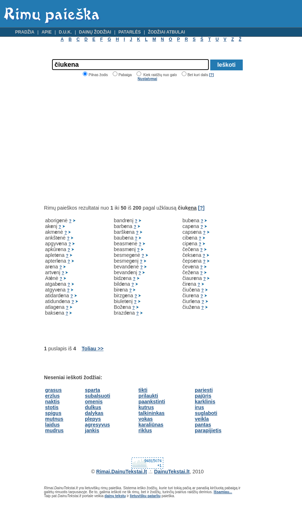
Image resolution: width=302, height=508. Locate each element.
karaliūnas (150, 425)
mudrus (54, 430)
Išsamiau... (222, 492)
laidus (52, 425)
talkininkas (151, 413)
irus (199, 407)
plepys (93, 419)
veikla (202, 419)
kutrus (146, 407)
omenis (94, 401)
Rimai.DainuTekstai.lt (121, 471)
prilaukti (148, 396)
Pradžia (24, 32)
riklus (145, 430)
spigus (53, 413)
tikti (142, 390)
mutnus (54, 419)
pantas (203, 425)
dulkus (93, 407)
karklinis (205, 401)
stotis (52, 407)
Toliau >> (92, 348)
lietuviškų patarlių (145, 496)
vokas (145, 419)
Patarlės (129, 32)
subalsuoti (97, 396)
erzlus (52, 396)
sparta (92, 390)
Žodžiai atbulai (166, 32)
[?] (211, 75)
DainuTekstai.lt (172, 471)
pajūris (203, 396)
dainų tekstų (115, 496)
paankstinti (151, 401)
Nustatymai (147, 79)
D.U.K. (65, 32)
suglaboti (206, 413)
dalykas (94, 413)
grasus (53, 390)
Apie (47, 32)
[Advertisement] (104, 142)
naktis (52, 401)
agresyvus (97, 425)
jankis (92, 430)
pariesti (204, 390)
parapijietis (208, 430)
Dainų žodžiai (95, 32)
